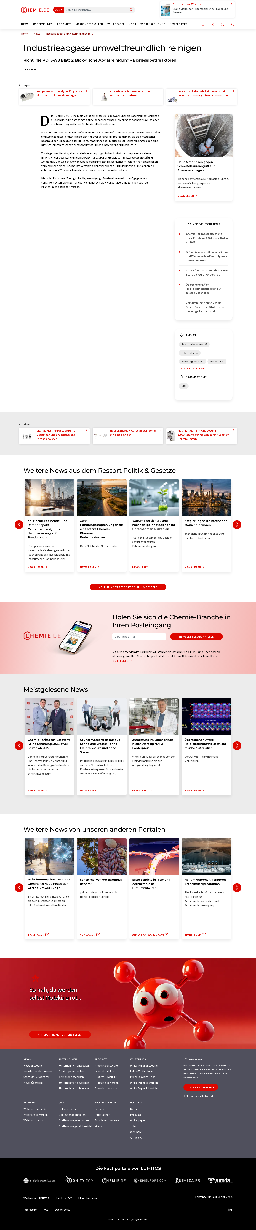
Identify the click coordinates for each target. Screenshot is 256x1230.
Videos (98, 1126)
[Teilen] (212, 25)
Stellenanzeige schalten (74, 1120)
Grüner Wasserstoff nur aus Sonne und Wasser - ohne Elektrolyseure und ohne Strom (207, 256)
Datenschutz (63, 1209)
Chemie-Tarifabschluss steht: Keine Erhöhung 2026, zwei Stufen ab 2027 (207, 238)
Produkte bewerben (107, 1082)
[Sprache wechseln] (222, 25)
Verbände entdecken (71, 1077)
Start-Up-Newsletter (36, 1077)
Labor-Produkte (104, 1071)
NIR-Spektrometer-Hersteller (60, 1034)
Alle (57, 9)
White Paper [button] (116, 24)
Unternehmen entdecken (74, 1065)
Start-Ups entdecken (71, 1071)
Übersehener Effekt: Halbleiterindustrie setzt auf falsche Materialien (203, 289)
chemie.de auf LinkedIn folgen (199, 1096)
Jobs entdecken (68, 1109)
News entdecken (33, 1065)
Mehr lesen (123, 660)
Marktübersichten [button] (89, 24)
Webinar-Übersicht (35, 1120)
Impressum (30, 1209)
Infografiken (102, 1114)
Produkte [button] (64, 24)
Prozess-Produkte (106, 1077)
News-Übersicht (33, 1082)
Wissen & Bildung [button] (153, 24)
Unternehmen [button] (43, 24)
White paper (137, 1120)
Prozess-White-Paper (143, 1077)
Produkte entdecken (107, 1065)
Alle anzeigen (191, 368)
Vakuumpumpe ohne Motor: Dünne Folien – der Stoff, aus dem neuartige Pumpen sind (206, 307)
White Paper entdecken (144, 1065)
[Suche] (131, 10)
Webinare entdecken (35, 1109)
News (133, 1109)
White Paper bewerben (144, 1082)
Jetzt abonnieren (201, 1087)
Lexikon (99, 1109)
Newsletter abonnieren (196, 636)
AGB (46, 1209)
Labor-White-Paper (142, 1071)
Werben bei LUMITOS (36, 1198)
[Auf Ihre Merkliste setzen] (203, 25)
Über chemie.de (87, 1198)
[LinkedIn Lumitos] (230, 1209)
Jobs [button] (132, 24)
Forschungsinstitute (107, 1120)
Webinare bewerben (35, 1114)
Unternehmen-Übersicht (74, 1088)
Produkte (136, 1114)
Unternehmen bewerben (74, 1082)
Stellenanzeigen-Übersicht (75, 1126)
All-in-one (136, 1137)
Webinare (136, 1132)
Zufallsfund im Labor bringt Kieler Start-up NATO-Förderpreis (207, 272)
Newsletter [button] (178, 24)
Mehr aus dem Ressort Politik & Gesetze (128, 587)
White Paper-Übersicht (144, 1088)
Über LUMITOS (64, 1198)
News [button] (25, 24)
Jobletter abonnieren (72, 1114)
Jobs (133, 1126)
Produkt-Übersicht (106, 1088)
